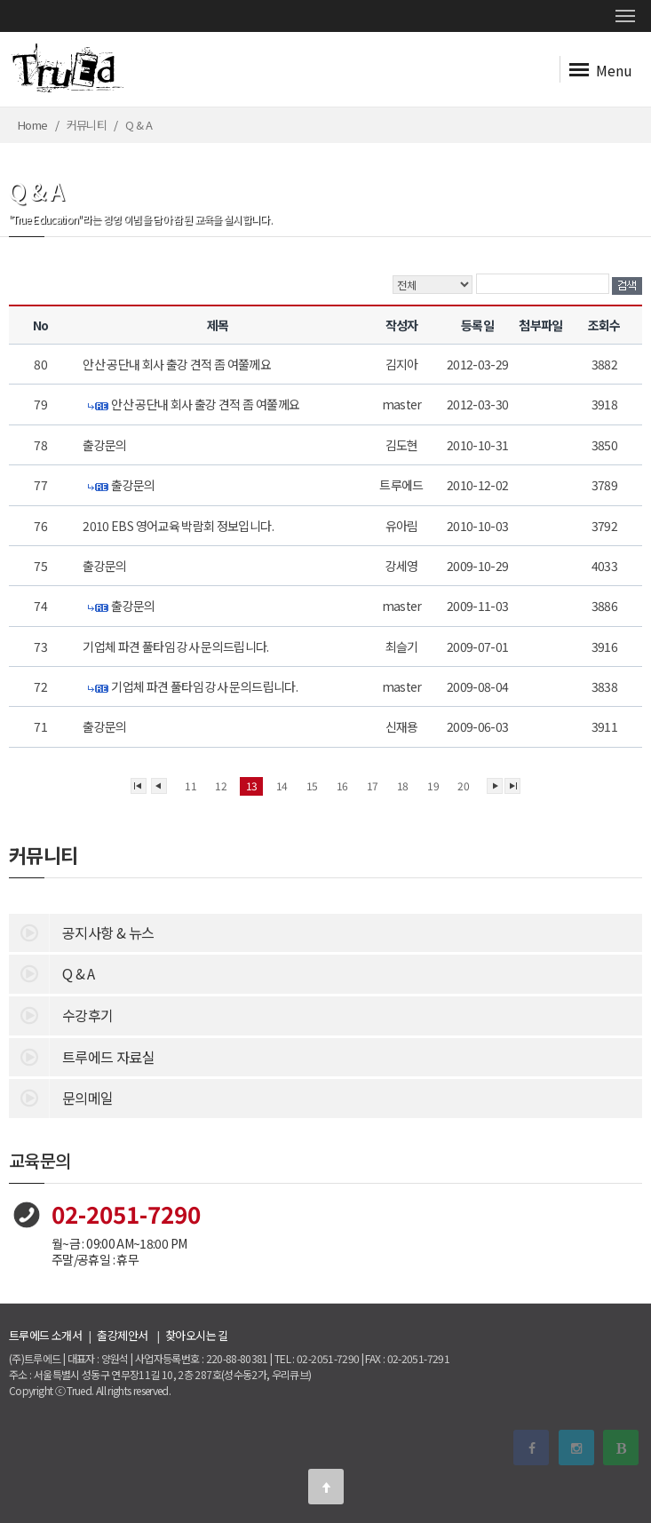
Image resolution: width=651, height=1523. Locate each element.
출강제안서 (122, 1335)
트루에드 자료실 (82, 1056)
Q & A (52, 972)
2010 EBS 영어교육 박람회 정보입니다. (179, 526)
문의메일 (61, 1096)
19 (433, 785)
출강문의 (106, 445)
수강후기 (61, 1014)
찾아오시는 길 (196, 1335)
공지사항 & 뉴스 (81, 931)
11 (190, 785)
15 (312, 785)
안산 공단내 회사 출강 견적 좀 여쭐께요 (178, 364)
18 (403, 785)
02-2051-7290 (126, 1213)
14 (282, 785)
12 (220, 785)
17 (372, 785)
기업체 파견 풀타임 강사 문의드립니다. (178, 646)
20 (463, 785)
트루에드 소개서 (45, 1335)
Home (32, 124)
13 (252, 785)
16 (342, 785)
